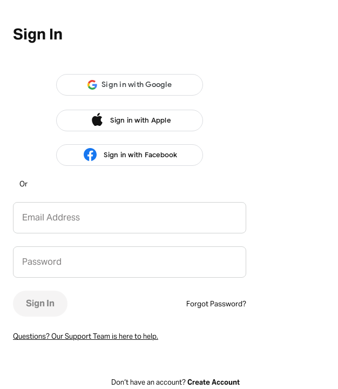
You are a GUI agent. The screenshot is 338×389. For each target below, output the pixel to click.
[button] (129, 85)
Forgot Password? (216, 303)
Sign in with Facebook (129, 155)
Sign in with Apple (130, 120)
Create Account (213, 382)
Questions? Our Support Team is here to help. (85, 336)
